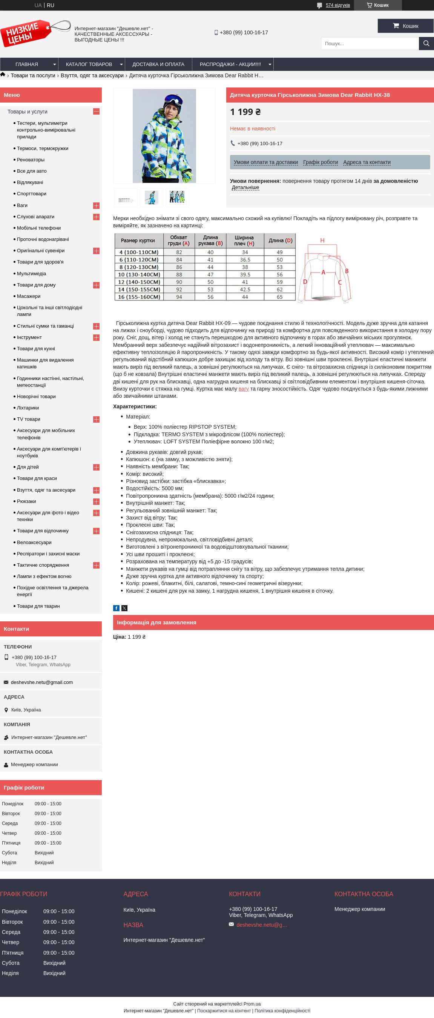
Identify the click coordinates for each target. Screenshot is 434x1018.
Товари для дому (36, 285)
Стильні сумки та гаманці (45, 326)
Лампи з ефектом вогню (44, 576)
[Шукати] (426, 43)
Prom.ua (252, 1004)
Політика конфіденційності (282, 1010)
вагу (244, 389)
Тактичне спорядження (43, 565)
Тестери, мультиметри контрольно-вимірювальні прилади (46, 130)
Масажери (28, 296)
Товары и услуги (28, 112)
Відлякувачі (30, 182)
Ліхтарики (28, 408)
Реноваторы (30, 160)
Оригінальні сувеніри (40, 250)
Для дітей (28, 467)
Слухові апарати (35, 216)
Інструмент (29, 337)
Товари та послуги (33, 75)
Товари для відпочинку (43, 531)
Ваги (22, 205)
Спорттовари (31, 193)
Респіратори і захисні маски (48, 554)
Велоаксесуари (34, 542)
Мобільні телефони (39, 228)
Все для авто (32, 171)
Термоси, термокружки (42, 148)
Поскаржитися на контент (224, 1010)
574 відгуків (338, 5)
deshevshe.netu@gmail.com (42, 682)
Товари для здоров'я (40, 262)
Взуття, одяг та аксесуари (92, 75)
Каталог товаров (89, 64)
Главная (26, 64)
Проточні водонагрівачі (43, 239)
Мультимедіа (31, 273)
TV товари (28, 419)
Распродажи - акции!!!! (230, 64)
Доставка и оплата (158, 64)
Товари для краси (37, 478)
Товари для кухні (36, 348)
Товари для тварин (38, 606)
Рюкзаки (26, 501)
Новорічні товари (36, 396)
